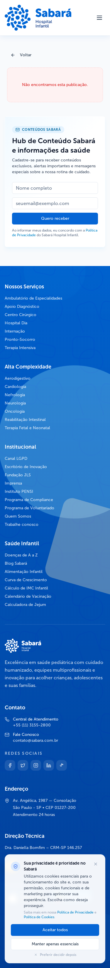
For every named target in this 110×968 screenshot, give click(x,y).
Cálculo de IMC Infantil (26, 588)
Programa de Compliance (29, 499)
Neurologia (15, 403)
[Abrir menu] (99, 18)
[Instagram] (36, 765)
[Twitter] (23, 765)
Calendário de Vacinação (28, 596)
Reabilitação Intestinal (25, 419)
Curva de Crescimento (26, 579)
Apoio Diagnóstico (22, 306)
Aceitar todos (55, 929)
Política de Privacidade (75, 912)
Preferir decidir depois (55, 955)
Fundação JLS (18, 475)
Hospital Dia (16, 323)
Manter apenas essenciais (55, 943)
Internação (15, 331)
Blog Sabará (16, 563)
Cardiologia (15, 386)
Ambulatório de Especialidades (33, 298)
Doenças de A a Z (21, 555)
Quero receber (55, 218)
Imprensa (13, 483)
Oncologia (15, 411)
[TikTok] (61, 765)
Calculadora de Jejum (25, 604)
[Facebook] (10, 765)
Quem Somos (18, 516)
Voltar (21, 54)
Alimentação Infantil (24, 571)
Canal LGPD (16, 458)
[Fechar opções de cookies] (95, 864)
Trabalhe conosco (21, 524)
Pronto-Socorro (20, 339)
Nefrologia (15, 394)
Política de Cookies (39, 917)
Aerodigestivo (18, 378)
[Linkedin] (48, 765)
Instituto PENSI (19, 491)
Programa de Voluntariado (29, 508)
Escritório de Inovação (26, 466)
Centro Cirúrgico (20, 314)
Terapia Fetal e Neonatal (27, 427)
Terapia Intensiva (20, 347)
